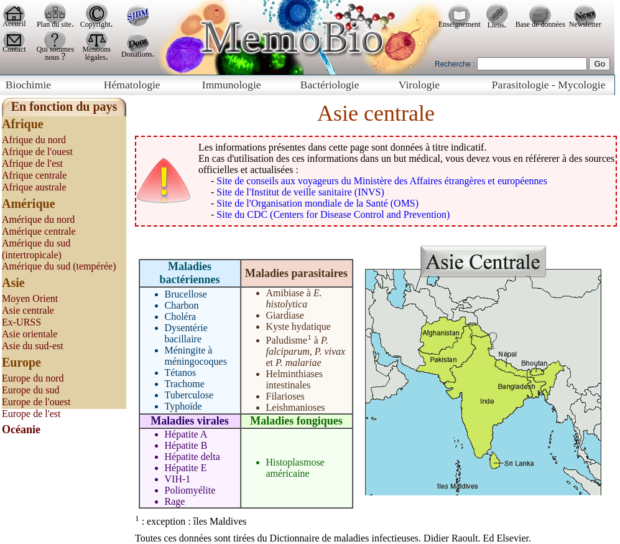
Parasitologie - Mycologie (549, 84)
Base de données (540, 24)
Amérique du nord (38, 219)
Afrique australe (34, 187)
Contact (13, 49)
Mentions (97, 49)
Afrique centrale (34, 175)
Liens (496, 25)
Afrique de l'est (32, 163)
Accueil (13, 23)
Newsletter (585, 24)
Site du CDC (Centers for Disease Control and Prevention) (333, 214)
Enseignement (459, 24)
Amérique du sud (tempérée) (59, 266)
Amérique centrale (39, 231)
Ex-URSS (21, 322)
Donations (136, 54)
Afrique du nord (34, 139)
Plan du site (54, 24)
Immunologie (231, 84)
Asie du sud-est (32, 345)
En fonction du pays (64, 106)
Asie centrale (28, 310)
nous (53, 57)
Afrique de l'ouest (37, 151)
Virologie (419, 84)
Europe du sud (30, 390)
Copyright (95, 24)
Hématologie (132, 84)
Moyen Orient (30, 298)
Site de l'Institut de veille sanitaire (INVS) (300, 192)
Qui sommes (55, 49)
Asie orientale (29, 334)
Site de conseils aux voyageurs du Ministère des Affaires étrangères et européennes (381, 181)
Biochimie (28, 84)
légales (95, 57)
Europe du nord (33, 378)
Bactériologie (329, 84)
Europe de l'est (31, 413)
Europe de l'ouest (36, 401)
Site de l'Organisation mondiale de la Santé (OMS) (317, 203)
